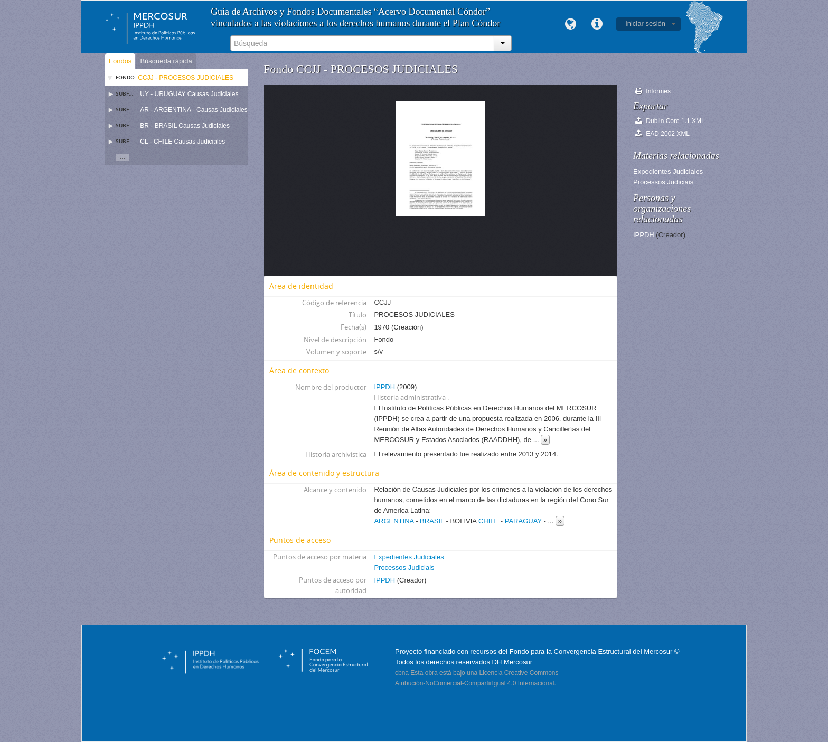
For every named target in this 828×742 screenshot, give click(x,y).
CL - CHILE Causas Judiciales (182, 141)
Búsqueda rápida (166, 61)
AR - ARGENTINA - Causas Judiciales (193, 110)
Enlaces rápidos (597, 24)
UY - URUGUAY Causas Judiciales (189, 94)
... (122, 157)
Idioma (570, 24)
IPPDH (384, 387)
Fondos (120, 61)
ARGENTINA (393, 521)
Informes (653, 91)
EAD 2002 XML (662, 133)
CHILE (488, 521)
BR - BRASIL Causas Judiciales (185, 125)
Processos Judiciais (404, 567)
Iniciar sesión (645, 23)
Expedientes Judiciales (409, 557)
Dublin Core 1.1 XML (670, 121)
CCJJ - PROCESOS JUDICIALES (185, 77)
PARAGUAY (523, 521)
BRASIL (432, 521)
